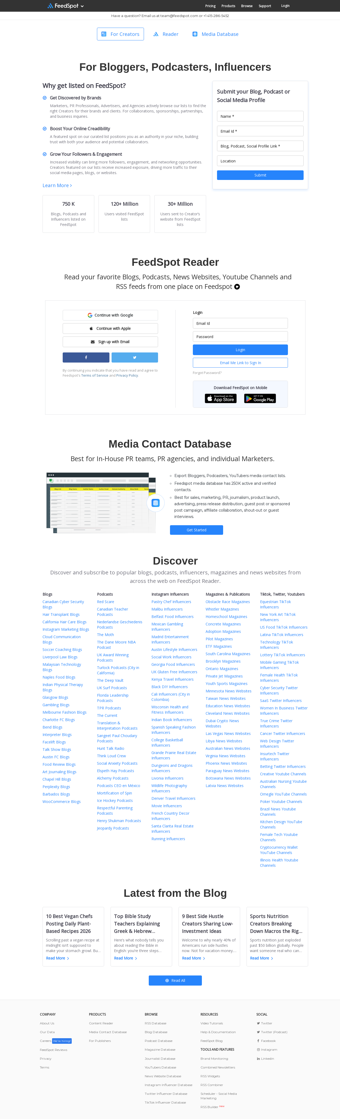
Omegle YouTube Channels (283, 794)
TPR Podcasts (109, 707)
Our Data (47, 1032)
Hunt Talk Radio (110, 748)
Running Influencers (168, 838)
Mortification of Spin (114, 793)
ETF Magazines (219, 646)
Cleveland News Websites (228, 713)
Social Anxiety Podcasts (117, 763)
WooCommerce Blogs (61, 801)
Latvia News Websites (225, 785)
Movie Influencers (166, 805)
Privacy (46, 1059)
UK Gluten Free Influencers (174, 671)
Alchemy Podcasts (113, 778)
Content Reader (101, 1023)
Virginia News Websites (225, 755)
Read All (175, 980)
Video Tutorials (212, 1023)
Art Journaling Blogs (59, 771)
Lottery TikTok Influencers (282, 654)
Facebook (266, 1041)
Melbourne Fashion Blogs (64, 712)
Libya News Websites (224, 740)
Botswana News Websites (228, 778)
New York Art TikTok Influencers (278, 617)
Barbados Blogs (56, 794)
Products (228, 6)
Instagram (266, 1049)
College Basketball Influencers (167, 742)
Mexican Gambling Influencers (167, 626)
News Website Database (163, 1076)
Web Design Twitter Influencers (277, 743)
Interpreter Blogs (57, 734)
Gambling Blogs (56, 704)
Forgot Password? (207, 372)
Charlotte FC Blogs (58, 719)
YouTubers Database (160, 1067)
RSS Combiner (212, 1085)
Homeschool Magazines (226, 616)
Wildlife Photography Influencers (169, 788)
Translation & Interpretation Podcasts (117, 725)
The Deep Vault (110, 680)
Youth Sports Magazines (227, 683)
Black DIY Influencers (169, 686)
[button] (110, 315)
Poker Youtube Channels (281, 801)
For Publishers (100, 1041)
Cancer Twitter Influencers (282, 733)
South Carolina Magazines (228, 653)
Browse (247, 6)
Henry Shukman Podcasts (119, 820)
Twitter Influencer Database (166, 1094)
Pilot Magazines (219, 638)
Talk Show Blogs (56, 749)
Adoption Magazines (223, 631)
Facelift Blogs (54, 741)
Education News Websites (228, 705)
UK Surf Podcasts (112, 687)
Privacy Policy (127, 375)
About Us (47, 1023)
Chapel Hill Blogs (56, 779)
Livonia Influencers (167, 778)
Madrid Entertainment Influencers (170, 639)
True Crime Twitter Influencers (276, 723)
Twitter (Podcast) (271, 1032)
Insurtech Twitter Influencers (274, 756)
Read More (57, 958)
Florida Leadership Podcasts (113, 698)
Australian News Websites (228, 748)
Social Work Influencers (171, 656)
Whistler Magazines (222, 609)
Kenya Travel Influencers (172, 679)
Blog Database (156, 1032)
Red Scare (105, 601)
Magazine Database (160, 1049)
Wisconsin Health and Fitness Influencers (169, 709)
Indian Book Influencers (171, 719)
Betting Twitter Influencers (283, 766)
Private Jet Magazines (224, 676)
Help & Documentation (218, 1032)
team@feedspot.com (179, 16)
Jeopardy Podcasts (113, 828)
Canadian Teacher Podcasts (112, 612)
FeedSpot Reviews (53, 1050)
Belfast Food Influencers (172, 616)
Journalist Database (160, 1059)
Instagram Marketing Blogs (65, 629)
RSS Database (155, 1023)
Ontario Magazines (222, 668)
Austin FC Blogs (56, 756)
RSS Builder (212, 1107)
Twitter (264, 1023)
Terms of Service (94, 375)
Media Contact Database (108, 1032)
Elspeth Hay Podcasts (115, 770)
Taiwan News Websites (226, 698)
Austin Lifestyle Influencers (174, 649)
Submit (260, 175)
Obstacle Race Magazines (228, 601)
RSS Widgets (210, 1076)
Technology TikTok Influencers (276, 645)
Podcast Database (158, 1041)
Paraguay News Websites (227, 770)
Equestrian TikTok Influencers (275, 604)
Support (265, 6)
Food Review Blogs (59, 764)
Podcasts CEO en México (118, 785)
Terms (44, 1067)
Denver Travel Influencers (173, 798)
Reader (166, 34)
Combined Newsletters (218, 1067)
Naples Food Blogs (58, 677)
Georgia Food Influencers (173, 664)
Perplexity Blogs (56, 786)
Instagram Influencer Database (168, 1085)
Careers (56, 1041)
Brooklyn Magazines (223, 661)
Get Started (196, 529)
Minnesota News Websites (229, 690)
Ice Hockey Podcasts (115, 800)
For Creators (120, 34)
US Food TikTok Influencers (284, 627)
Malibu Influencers (167, 609)
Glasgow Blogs (55, 697)
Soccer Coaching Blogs (62, 649)
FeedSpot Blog (212, 1041)
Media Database (216, 34)
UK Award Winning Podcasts (113, 657)
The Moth (105, 634)
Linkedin (265, 1059)
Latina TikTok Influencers (281, 634)
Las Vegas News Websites (228, 733)
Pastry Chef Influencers (171, 601)
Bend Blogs (52, 727)
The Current (107, 715)
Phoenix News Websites (226, 763)
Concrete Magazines (223, 623)
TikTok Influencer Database (165, 1102)
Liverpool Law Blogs (60, 656)
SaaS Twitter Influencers (281, 700)
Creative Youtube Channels (283, 773)
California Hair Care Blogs (64, 621)
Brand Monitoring (214, 1059)
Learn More (57, 185)
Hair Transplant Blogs (61, 614)
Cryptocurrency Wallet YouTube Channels (279, 850)
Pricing (210, 6)
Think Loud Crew (111, 755)
